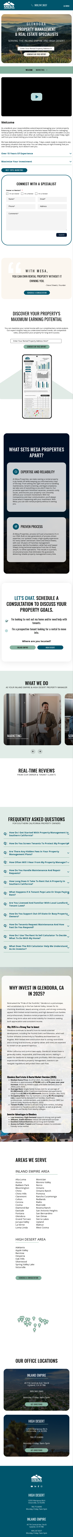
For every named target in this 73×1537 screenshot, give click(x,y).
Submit (37, 54)
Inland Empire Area (32, 1171)
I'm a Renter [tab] (28, 194)
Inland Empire (22, 647)
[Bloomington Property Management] (41, 1321)
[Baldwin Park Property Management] (19, 1320)
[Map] (36, 1315)
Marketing (40, 70)
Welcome (29, 70)
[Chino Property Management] (30, 1324)
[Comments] (36, 220)
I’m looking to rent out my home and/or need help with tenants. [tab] (39, 621)
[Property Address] (36, 49)
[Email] (52, 199)
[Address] (52, 206)
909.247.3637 (40, 5)
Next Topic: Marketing (14, 170)
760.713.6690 (36, 1507)
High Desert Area (31, 1239)
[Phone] (20, 206)
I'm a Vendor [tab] (43, 194)
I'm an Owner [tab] (14, 194)
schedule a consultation (37, 292)
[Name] (20, 199)
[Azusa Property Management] (21, 1318)
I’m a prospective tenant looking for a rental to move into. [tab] (39, 630)
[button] (36, 153)
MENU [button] (66, 6)
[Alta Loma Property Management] (33, 1318)
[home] (9, 5)
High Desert (50, 647)
